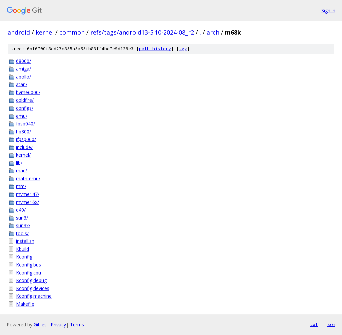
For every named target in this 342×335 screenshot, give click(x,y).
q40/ (21, 210)
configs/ (24, 108)
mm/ (21, 186)
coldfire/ (25, 100)
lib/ (19, 163)
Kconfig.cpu (28, 272)
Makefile (25, 304)
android (19, 32)
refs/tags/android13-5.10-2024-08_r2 (142, 32)
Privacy (58, 324)
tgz (183, 49)
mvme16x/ (27, 202)
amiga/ (23, 69)
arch (213, 32)
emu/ (21, 116)
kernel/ (23, 155)
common (72, 32)
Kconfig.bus (28, 264)
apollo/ (23, 77)
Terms (77, 324)
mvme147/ (27, 194)
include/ (24, 147)
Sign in (328, 10)
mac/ (21, 170)
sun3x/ (23, 225)
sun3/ (22, 218)
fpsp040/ (25, 123)
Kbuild (22, 249)
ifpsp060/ (26, 139)
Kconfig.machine (34, 296)
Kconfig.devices (32, 288)
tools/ (22, 233)
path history (155, 49)
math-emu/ (28, 178)
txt (314, 324)
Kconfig (24, 256)
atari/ (21, 84)
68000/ (23, 61)
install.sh (25, 241)
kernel (45, 32)
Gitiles (40, 324)
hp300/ (23, 131)
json (330, 324)
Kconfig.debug (31, 280)
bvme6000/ (28, 92)
